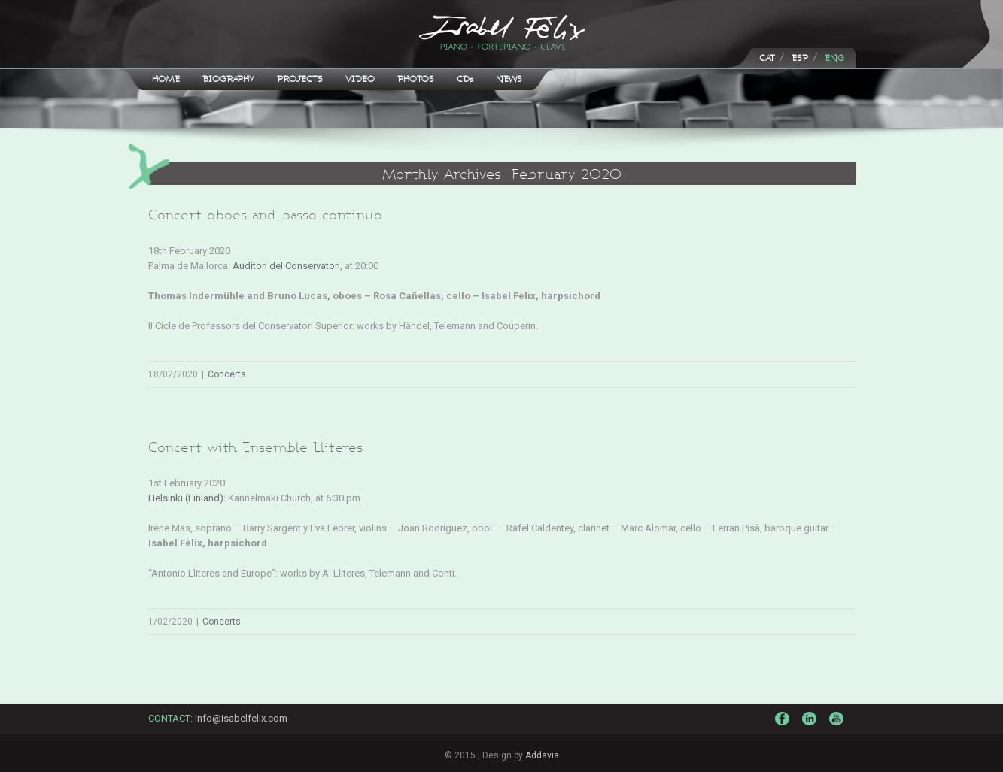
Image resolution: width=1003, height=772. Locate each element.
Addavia (542, 755)
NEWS (509, 78)
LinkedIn (811, 725)
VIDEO (360, 78)
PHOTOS (415, 78)
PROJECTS (300, 78)
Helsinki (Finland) (185, 498)
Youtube (838, 729)
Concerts (227, 374)
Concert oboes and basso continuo (265, 214)
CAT (767, 57)
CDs (465, 78)
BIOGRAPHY (228, 78)
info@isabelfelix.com (241, 718)
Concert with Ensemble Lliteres (255, 447)
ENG (834, 57)
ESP (800, 57)
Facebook (784, 722)
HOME (166, 78)
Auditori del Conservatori (286, 265)
